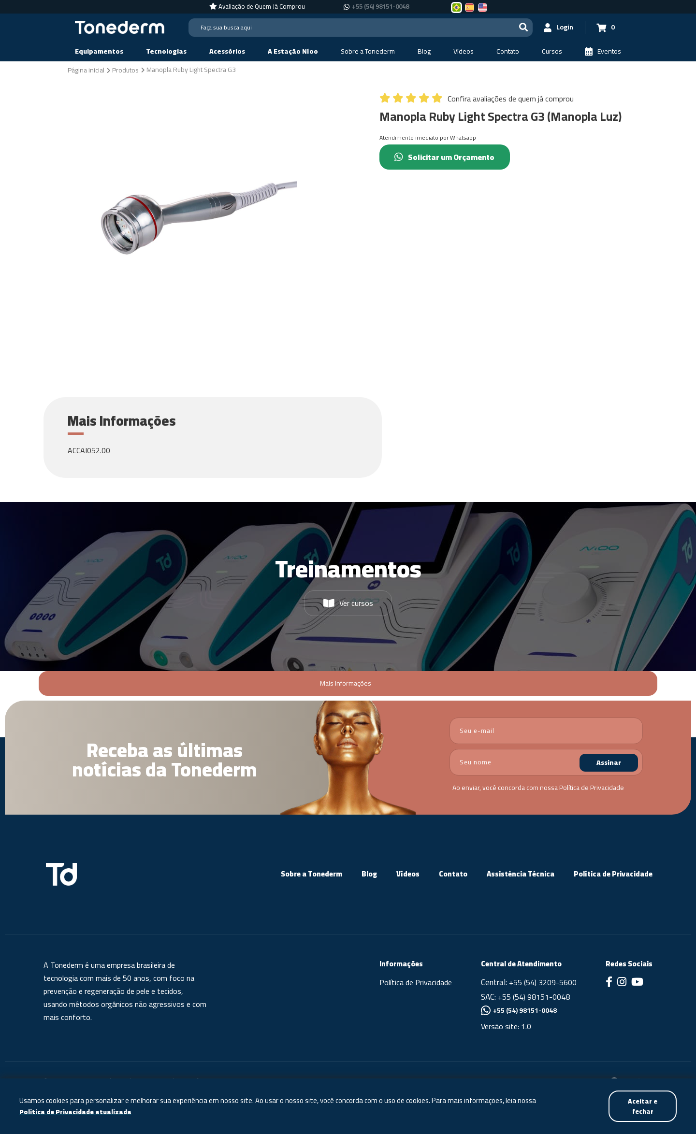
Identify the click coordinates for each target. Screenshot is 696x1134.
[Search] (358, 27)
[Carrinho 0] (604, 27)
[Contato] (508, 51)
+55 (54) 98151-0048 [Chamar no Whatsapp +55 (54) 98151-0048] (380, 7)
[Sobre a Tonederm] (368, 51)
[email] (546, 731)
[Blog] (424, 51)
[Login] (556, 27)
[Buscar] (520, 27)
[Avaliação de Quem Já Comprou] (257, 7)
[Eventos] (603, 51)
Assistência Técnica (520, 874)
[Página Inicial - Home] (119, 26)
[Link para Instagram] (621, 983)
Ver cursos (348, 603)
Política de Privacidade (591, 787)
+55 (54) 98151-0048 (534, 997)
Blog (369, 874)
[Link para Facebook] (609, 983)
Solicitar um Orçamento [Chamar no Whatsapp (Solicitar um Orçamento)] (446, 157)
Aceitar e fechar (642, 1105)
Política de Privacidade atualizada (77, 1111)
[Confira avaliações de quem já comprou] (476, 101)
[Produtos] (125, 69)
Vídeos (408, 874)
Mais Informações (345, 683)
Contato (453, 874)
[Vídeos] (463, 51)
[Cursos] (552, 51)
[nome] (546, 762)
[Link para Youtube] (637, 983)
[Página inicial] (86, 69)
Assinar (608, 762)
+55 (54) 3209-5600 (543, 982)
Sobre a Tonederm (311, 874)
